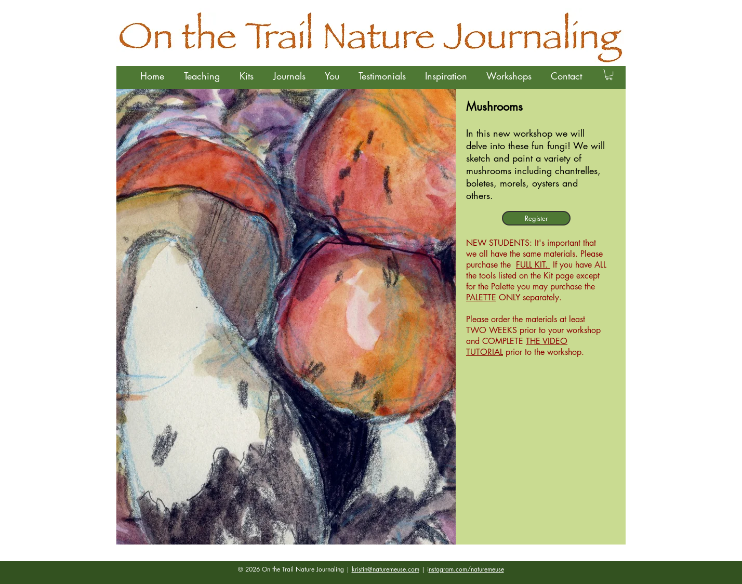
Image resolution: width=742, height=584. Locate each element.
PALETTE (481, 297)
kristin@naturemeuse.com (385, 569)
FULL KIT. (533, 264)
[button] (201, 76)
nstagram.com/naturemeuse (466, 569)
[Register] (536, 218)
